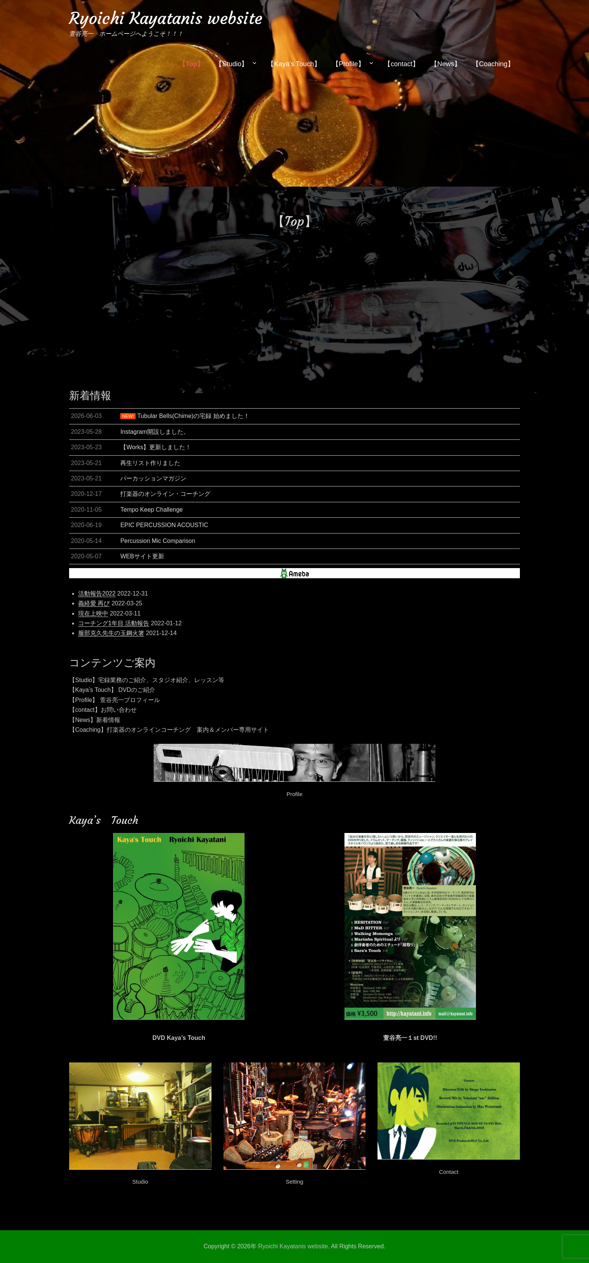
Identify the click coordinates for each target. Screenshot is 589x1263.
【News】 (445, 64)
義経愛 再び (94, 603)
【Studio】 (231, 64)
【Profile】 (348, 64)
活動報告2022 (97, 593)
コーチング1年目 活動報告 (113, 623)
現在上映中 (93, 613)
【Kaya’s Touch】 (293, 64)
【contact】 (401, 64)
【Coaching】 (493, 64)
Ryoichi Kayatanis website (165, 18)
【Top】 (191, 64)
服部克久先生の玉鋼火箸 (111, 633)
